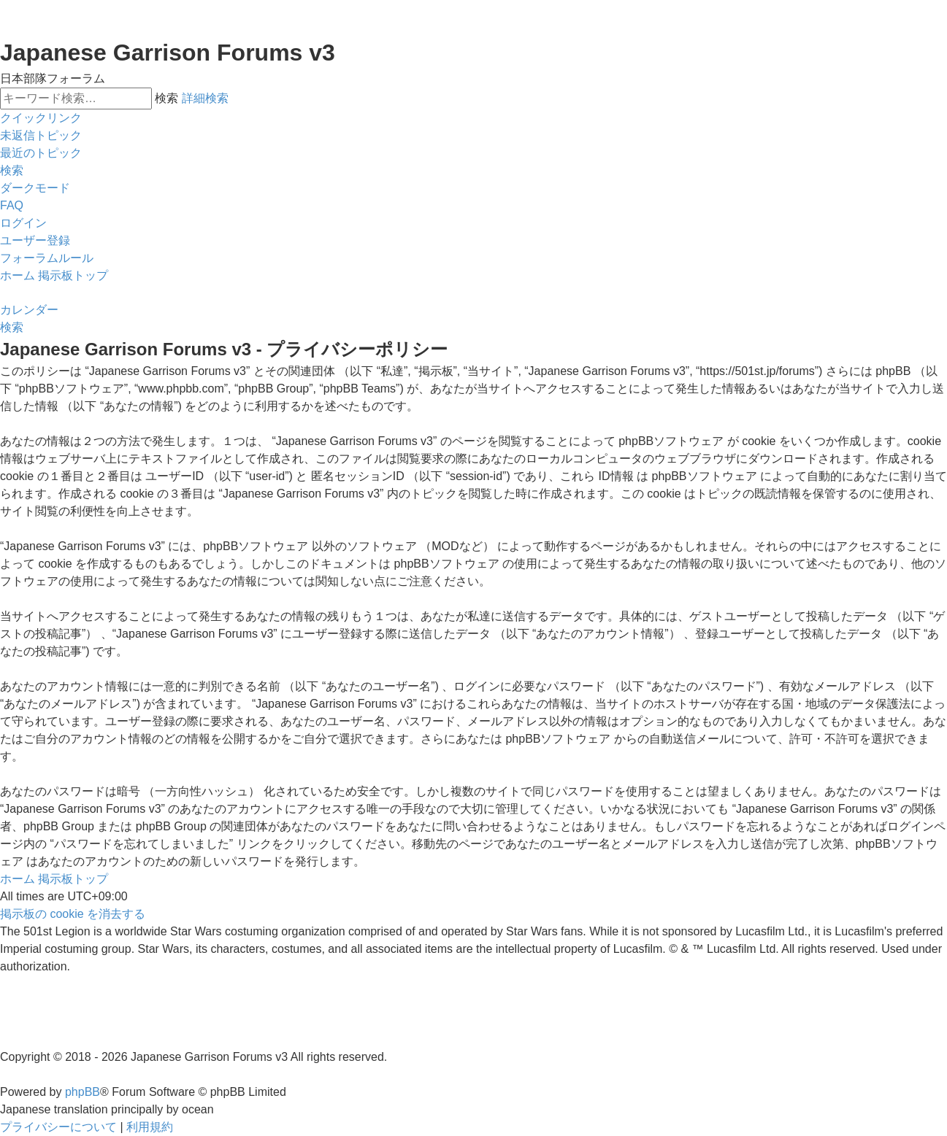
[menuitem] (41, 135)
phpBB (82, 1092)
